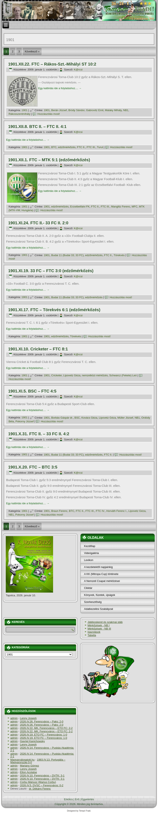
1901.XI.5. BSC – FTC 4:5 (32, 391)
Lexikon (88, 560)
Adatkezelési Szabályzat (98, 608)
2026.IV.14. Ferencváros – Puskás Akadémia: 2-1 (42, 749)
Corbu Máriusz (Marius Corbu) (38, 782)
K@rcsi (78, 69)
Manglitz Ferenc (120, 206)
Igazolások (93, 631)
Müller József (125, 417)
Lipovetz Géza (71, 375)
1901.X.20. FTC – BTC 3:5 (32, 467)
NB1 (125, 110)
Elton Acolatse (28, 772)
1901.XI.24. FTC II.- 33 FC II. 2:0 (38, 223)
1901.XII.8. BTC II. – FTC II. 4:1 (37, 126)
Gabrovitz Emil (94, 110)
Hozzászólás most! (48, 113)
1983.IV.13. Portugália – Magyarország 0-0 (37, 761)
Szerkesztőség (92, 601)
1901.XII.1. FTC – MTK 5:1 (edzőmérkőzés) (49, 160)
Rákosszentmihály (19, 113)
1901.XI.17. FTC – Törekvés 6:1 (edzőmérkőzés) (54, 309)
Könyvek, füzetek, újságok (99, 594)
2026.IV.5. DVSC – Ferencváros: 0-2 (41, 785)
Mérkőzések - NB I (98, 625)
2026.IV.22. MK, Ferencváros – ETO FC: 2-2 (46, 728)
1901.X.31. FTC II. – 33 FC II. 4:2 (38, 434)
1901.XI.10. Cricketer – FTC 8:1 (38, 349)
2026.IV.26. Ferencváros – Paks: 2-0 (41, 721)
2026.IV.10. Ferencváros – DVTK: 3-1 (42, 775)
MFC (134, 206)
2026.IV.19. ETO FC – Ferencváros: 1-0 (43, 734)
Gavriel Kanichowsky (32, 741)
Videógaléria (91, 553)
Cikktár (88, 587)
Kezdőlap (89, 546)
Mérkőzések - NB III (99, 628)
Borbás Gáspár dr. (62, 417)
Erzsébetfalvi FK (80, 206)
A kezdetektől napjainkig (98, 567)
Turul (100, 147)
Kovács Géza (89, 417)
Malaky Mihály (113, 110)
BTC (54, 147)
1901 (25, 110)
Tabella (91, 635)
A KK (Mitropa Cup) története (101, 574)
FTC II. (81, 147)
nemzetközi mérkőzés (95, 375)
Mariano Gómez (29, 765)
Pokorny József (24, 421)
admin (13, 718)
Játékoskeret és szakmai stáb (105, 622)
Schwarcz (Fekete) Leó (123, 375)
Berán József (59, 110)
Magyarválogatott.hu (22, 759)
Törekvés (119, 255)
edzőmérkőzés (67, 147)
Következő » (32, 51)
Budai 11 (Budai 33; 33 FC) (67, 255)
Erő (77, 799)
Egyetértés (87, 799)
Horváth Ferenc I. (116, 510)
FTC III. (91, 147)
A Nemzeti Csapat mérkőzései (102, 581)
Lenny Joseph (28, 718)
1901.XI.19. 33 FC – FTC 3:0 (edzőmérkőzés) (51, 270)
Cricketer (56, 375)
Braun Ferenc (59, 510)
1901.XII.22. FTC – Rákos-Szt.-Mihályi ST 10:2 (52, 64)
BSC (77, 417)
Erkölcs (68, 799)
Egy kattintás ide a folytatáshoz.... (59, 88)
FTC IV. (100, 510)
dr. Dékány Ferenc (40, 788)
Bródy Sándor (76, 110)
